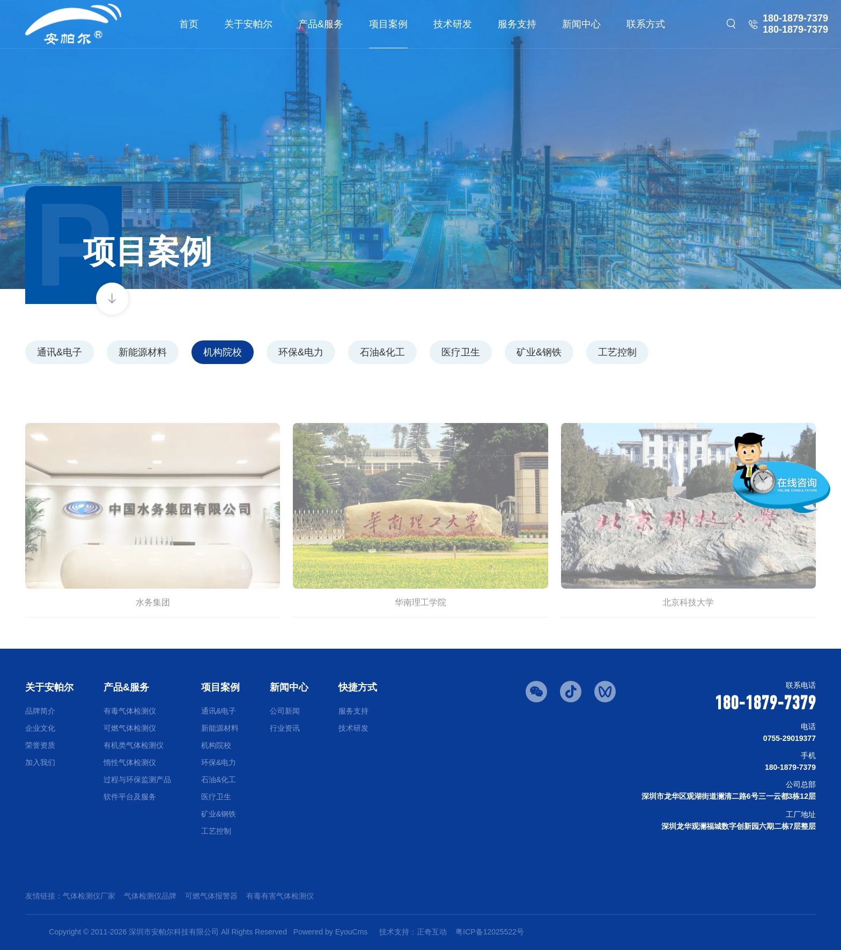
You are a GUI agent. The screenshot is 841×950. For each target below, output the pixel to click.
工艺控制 (617, 352)
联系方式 (645, 24)
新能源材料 (143, 352)
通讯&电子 (59, 352)
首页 (188, 24)
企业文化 (40, 728)
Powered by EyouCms (329, 931)
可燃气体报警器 (211, 896)
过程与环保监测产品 (137, 779)
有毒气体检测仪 (130, 711)
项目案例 (388, 24)
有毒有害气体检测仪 (280, 896)
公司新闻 (285, 711)
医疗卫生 (460, 352)
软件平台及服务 (130, 796)
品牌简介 (40, 711)
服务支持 (517, 24)
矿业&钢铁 (539, 352)
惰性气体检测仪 (130, 762)
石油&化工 (382, 352)
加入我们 (40, 762)
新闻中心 (581, 24)
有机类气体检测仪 (134, 745)
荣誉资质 (40, 745)
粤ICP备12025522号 (489, 931)
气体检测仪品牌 (150, 896)
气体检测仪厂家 (89, 896)
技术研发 (452, 24)
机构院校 (222, 352)
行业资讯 (285, 728)
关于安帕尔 (248, 24)
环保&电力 (300, 352)
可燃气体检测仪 (130, 728)
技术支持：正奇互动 (413, 931)
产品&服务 (320, 24)
